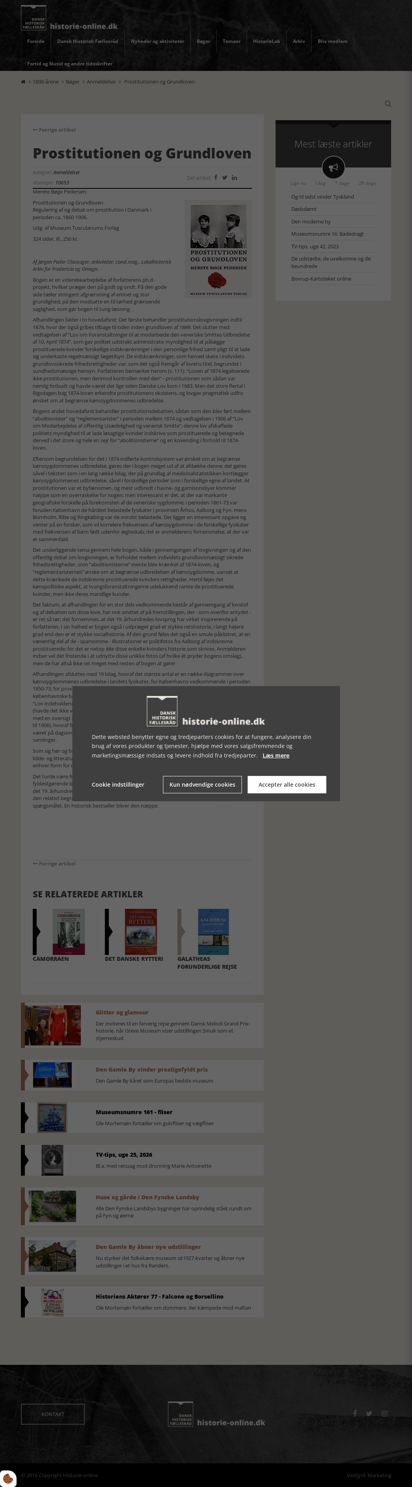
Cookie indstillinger (118, 784)
